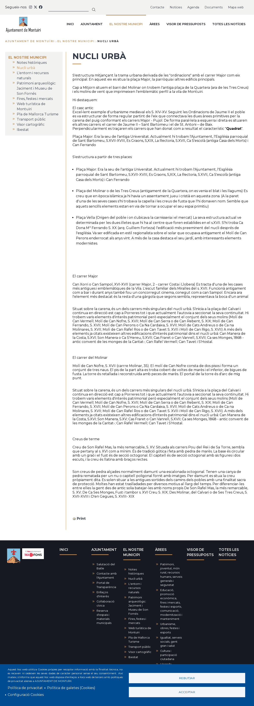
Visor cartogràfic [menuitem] (31, 124)
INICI (64, 550)
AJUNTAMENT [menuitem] (92, 24)
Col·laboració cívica (105, 603)
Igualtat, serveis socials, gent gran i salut (171, 641)
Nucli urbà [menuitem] (26, 68)
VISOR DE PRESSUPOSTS (200, 552)
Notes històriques (136, 571)
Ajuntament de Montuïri (30, 41)
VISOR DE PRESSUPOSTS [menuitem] (185, 24)
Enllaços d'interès (103, 594)
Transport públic (139, 646)
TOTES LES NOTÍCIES (229, 552)
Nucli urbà (135, 578)
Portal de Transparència (106, 584)
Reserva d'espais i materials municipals (104, 617)
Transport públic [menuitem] (31, 119)
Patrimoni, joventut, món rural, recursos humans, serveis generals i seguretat (171, 575)
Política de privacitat (25, 688)
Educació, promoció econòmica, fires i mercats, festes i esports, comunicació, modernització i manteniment (171, 604)
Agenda (193, 7)
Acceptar (187, 692)
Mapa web (236, 7)
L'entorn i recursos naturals (134, 588)
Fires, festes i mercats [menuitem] (35, 99)
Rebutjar (187, 678)
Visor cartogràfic (139, 652)
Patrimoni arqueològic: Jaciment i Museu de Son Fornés (138, 606)
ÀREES (161, 550)
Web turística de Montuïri (139, 630)
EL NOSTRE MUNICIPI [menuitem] (126, 24)
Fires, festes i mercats (137, 621)
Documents (214, 7)
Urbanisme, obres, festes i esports (169, 628)
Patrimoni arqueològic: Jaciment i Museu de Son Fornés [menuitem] (36, 88)
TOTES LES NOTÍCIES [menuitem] (228, 24)
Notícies (176, 7)
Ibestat (133, 657)
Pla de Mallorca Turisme (139, 639)
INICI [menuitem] (70, 24)
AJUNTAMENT (104, 550)
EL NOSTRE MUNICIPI (76, 41)
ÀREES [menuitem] (154, 24)
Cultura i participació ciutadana (168, 655)
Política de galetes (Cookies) (71, 688)
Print (81, 519)
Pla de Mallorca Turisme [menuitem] (37, 114)
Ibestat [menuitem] (23, 130)
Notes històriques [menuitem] (32, 63)
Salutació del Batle (106, 566)
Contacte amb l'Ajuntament (107, 575)
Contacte (157, 7)
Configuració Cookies (26, 695)
